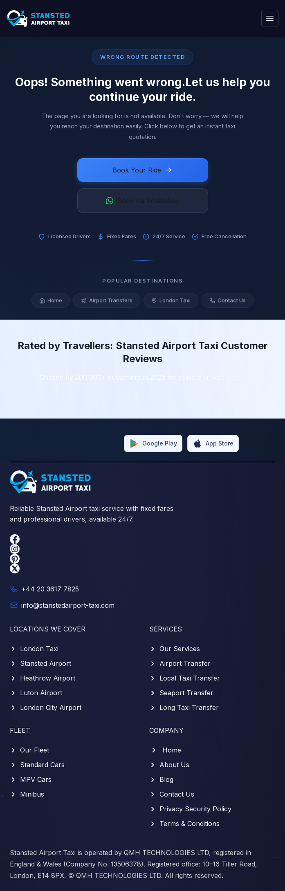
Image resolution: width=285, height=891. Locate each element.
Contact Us (227, 303)
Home (50, 303)
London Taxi (171, 303)
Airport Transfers (106, 303)
